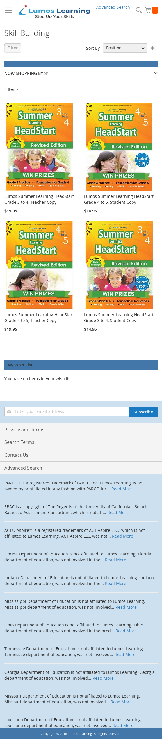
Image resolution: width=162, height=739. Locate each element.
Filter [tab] (13, 48)
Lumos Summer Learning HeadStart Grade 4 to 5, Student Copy (119, 199)
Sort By (93, 48)
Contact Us (16, 455)
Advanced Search (113, 7)
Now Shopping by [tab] (23, 73)
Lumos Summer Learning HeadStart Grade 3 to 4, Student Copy (119, 317)
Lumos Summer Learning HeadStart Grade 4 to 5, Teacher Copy (39, 317)
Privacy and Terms (24, 429)
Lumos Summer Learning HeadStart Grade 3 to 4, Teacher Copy (39, 199)
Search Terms (19, 442)
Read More (122, 488)
